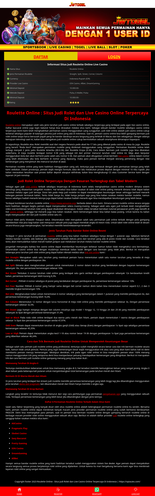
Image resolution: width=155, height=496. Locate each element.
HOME (19, 491)
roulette (51, 235)
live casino (123, 155)
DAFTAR (41, 56)
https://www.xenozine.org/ (63, 203)
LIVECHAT (136, 491)
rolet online (31, 186)
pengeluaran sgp (111, 393)
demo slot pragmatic (29, 383)
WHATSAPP (97, 491)
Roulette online (13, 125)
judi (115, 415)
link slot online (92, 252)
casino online (16, 211)
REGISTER (58, 491)
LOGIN (114, 56)
